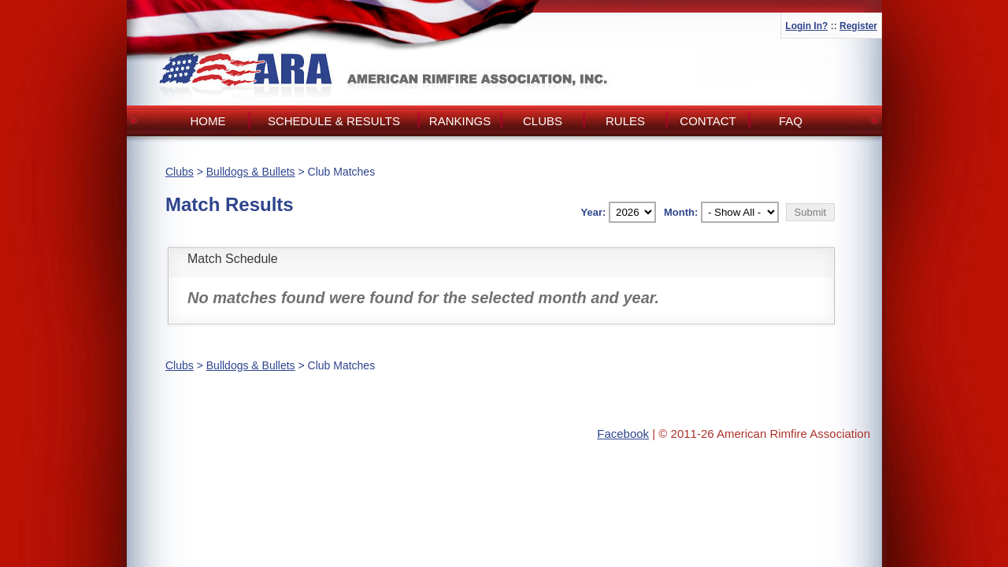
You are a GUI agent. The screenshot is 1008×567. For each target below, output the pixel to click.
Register (858, 26)
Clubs (542, 121)
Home (208, 121)
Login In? (806, 26)
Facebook (623, 433)
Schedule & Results (334, 121)
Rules (625, 121)
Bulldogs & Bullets (250, 171)
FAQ (790, 121)
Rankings (460, 121)
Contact (708, 121)
